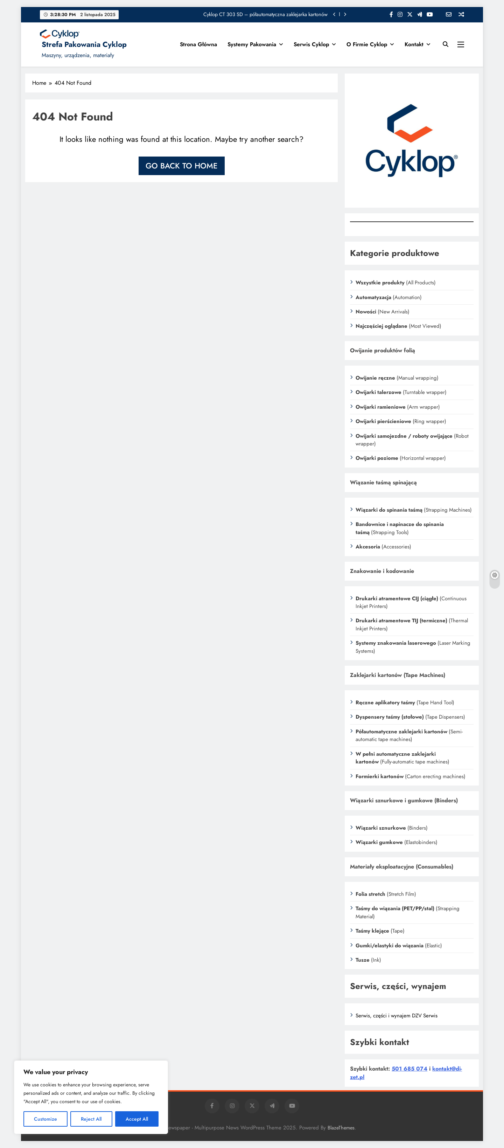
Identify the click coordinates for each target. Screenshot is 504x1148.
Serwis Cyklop (311, 44)
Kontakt (414, 44)
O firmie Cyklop (366, 44)
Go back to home (182, 165)
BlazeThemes (341, 1127)
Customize (45, 1118)
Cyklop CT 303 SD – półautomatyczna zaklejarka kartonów (265, 14)
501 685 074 (409, 1069)
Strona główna (198, 44)
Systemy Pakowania (251, 44)
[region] (91, 1097)
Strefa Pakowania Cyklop (84, 44)
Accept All (137, 1118)
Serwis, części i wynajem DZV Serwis (397, 1015)
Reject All (91, 1118)
